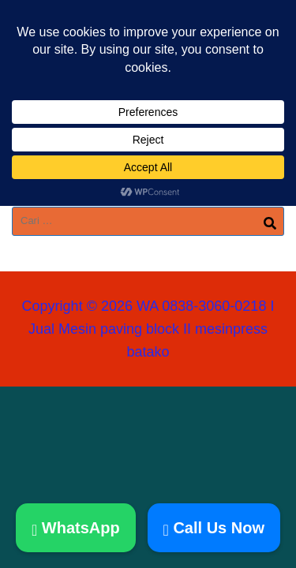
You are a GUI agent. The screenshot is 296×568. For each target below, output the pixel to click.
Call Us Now (213, 527)
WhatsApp (76, 527)
